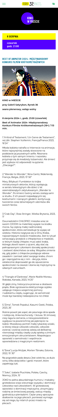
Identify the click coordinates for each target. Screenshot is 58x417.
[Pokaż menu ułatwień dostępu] (53, 4)
